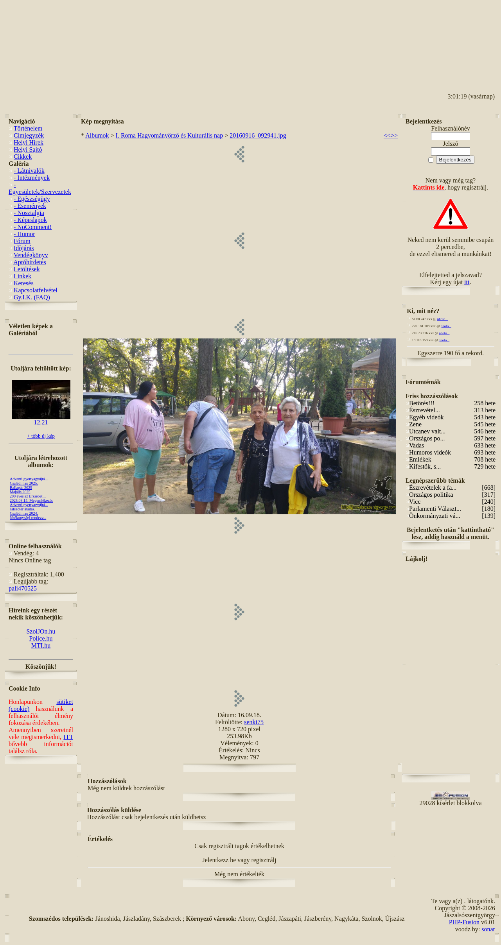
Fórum (22, 241)
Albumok (97, 135)
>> (394, 135)
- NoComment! (33, 227)
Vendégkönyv (31, 255)
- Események (30, 205)
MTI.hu (40, 645)
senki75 (254, 722)
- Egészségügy (32, 198)
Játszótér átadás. (22, 509)
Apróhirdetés (29, 262)
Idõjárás (24, 248)
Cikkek (23, 156)
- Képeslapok (30, 220)
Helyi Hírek (28, 142)
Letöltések (27, 269)
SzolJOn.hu (40, 631)
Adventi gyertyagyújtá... (29, 479)
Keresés (24, 283)
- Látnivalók (29, 170)
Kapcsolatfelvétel (35, 290)
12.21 (41, 419)
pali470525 (23, 588)
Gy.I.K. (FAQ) (32, 297)
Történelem (28, 128)
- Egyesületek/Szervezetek (40, 188)
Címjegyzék (29, 135)
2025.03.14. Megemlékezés (31, 500)
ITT (68, 737)
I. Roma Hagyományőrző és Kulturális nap (169, 135)
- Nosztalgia (29, 212)
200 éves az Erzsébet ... (28, 496)
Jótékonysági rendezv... (28, 517)
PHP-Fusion (464, 922)
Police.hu (41, 638)
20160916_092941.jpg (258, 135)
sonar (488, 929)
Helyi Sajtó (28, 149)
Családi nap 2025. (24, 483)
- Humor (24, 234)
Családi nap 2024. (24, 513)
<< (387, 135)
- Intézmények (32, 177)
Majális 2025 (20, 492)
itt (466, 282)
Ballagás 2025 (21, 487)
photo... (442, 319)
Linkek (22, 276)
